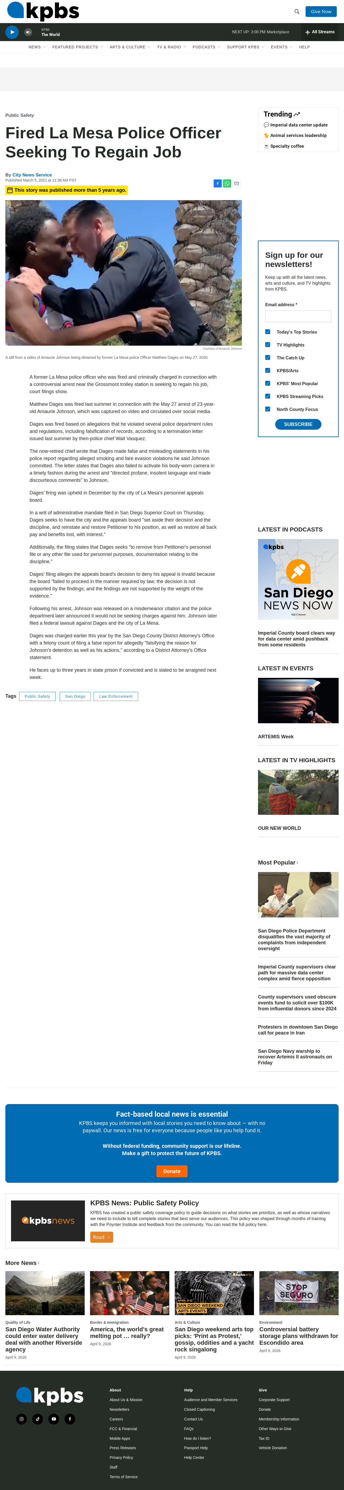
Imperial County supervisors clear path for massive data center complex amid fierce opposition (297, 972)
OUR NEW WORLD (279, 828)
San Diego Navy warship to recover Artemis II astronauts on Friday (295, 1057)
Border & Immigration (109, 1322)
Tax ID (264, 1438)
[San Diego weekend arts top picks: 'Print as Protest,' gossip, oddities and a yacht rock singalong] (214, 1293)
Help (304, 55)
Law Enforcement (115, 696)
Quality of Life (17, 1322)
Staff (113, 1467)
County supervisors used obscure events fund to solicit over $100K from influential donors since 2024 (297, 1002)
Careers (116, 1419)
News (34, 55)
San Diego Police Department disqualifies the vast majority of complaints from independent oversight (294, 939)
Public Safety (19, 115)
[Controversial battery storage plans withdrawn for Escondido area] (299, 1293)
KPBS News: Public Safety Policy (144, 1203)
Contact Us (193, 1419)
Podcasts (204, 55)
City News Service (32, 175)
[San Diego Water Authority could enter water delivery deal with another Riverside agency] (45, 1293)
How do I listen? (197, 1438)
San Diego (75, 696)
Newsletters (119, 1409)
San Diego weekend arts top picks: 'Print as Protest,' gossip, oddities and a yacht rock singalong (214, 1339)
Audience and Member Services (210, 1400)
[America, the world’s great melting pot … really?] (129, 1293)
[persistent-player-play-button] (12, 39)
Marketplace (278, 38)
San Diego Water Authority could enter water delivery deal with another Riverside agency (43, 1339)
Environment (270, 1322)
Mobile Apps (120, 1438)
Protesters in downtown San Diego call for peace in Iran (298, 1030)
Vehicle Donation (273, 1448)
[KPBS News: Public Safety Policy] (48, 1221)
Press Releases (123, 1448)
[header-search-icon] (298, 14)
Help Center (194, 1457)
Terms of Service (124, 1477)
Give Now (322, 14)
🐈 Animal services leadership (295, 135)
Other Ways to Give (275, 1429)
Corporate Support (274, 1400)
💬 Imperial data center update (296, 125)
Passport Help (196, 1448)
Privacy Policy (121, 1457)
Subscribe (298, 424)
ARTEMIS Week (276, 736)
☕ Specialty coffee (284, 146)
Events (279, 55)
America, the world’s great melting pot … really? (127, 1332)
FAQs (189, 1429)
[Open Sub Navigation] (45, 55)
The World (50, 41)
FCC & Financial (123, 1429)
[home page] (41, 14)
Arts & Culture (127, 55)
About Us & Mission (126, 1400)
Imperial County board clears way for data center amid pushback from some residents (296, 639)
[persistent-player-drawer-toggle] (320, 39)
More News (23, 1263)
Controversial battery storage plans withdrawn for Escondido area (298, 1336)
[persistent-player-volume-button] (28, 39)
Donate (172, 1171)
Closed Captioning (199, 1409)
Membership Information (279, 1419)
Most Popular (278, 862)
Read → (101, 1237)
